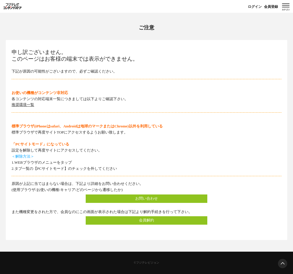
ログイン (255, 7)
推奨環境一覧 (23, 104)
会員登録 (271, 7)
